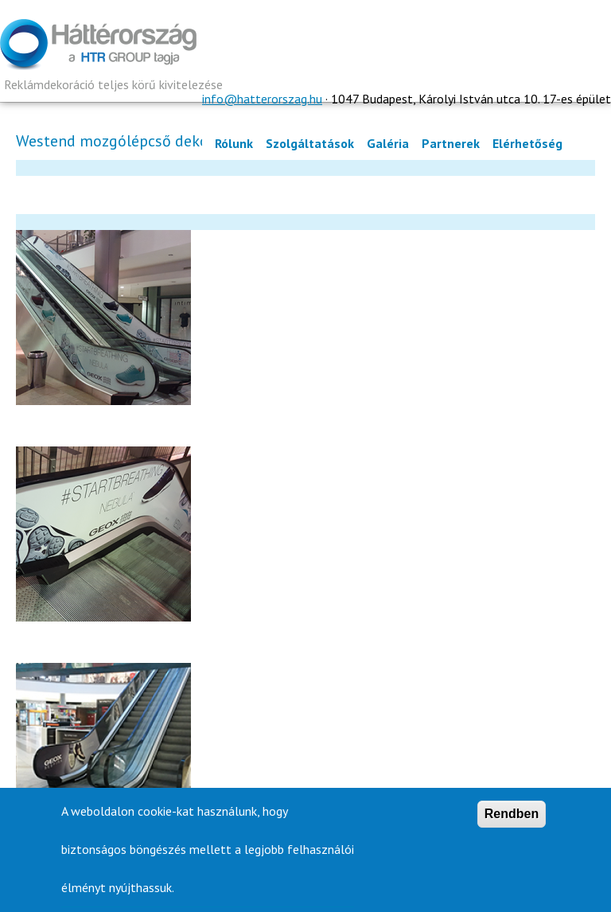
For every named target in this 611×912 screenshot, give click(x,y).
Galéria (388, 143)
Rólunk (234, 143)
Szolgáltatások (310, 143)
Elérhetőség (527, 143)
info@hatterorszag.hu (262, 99)
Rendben (512, 817)
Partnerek (451, 143)
